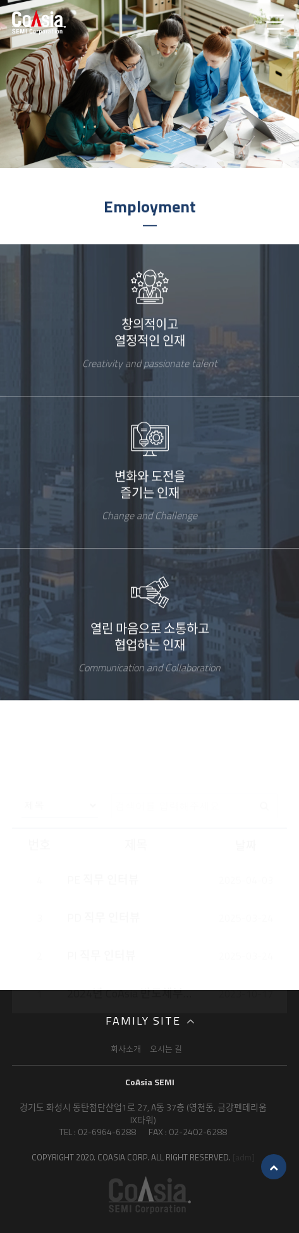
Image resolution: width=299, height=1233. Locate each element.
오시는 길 (166, 1048)
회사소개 (126, 1048)
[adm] (244, 1157)
